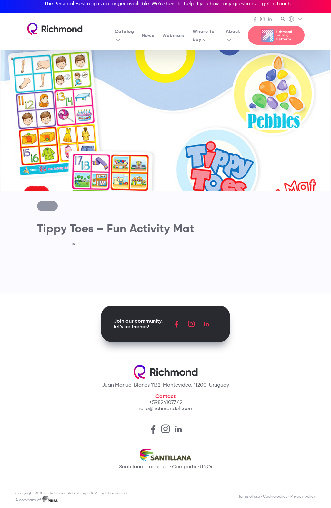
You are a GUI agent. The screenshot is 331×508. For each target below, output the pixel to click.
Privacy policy (303, 496)
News (148, 35)
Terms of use (249, 496)
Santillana (131, 467)
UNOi (206, 467)
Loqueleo (157, 467)
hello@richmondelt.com (165, 408)
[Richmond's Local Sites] (296, 19)
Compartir (184, 467)
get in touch (276, 3)
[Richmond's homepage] (54, 29)
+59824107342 (165, 402)
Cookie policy (275, 496)
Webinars (173, 35)
